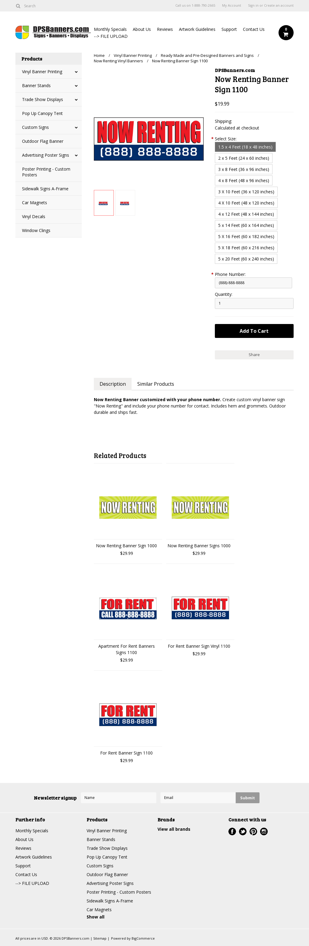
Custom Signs (35, 127)
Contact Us (254, 29)
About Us (142, 29)
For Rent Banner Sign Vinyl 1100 (199, 646)
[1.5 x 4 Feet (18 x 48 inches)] (245, 147)
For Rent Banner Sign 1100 (126, 753)
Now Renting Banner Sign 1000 (126, 545)
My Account (231, 5)
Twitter (243, 831)
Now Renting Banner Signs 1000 (199, 545)
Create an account (279, 5)
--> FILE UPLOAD (111, 36)
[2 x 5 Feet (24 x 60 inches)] (243, 158)
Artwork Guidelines (197, 29)
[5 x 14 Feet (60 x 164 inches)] (246, 225)
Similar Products (155, 384)
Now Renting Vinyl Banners (118, 61)
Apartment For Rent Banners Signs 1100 (126, 649)
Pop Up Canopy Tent (42, 113)
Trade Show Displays (42, 99)
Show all (95, 917)
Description (113, 384)
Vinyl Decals (33, 216)
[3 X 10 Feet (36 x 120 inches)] (246, 192)
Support (229, 29)
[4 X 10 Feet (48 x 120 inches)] (246, 203)
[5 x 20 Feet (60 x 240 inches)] (246, 259)
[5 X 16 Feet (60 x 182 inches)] (246, 236)
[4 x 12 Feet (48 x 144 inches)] (246, 214)
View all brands (174, 829)
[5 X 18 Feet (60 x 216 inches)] (246, 248)
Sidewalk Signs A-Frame (45, 188)
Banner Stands (36, 85)
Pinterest (253, 831)
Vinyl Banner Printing (42, 71)
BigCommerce (143, 938)
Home (99, 55)
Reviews (165, 29)
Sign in (253, 5)
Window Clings (36, 230)
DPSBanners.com (235, 70)
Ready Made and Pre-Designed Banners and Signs (207, 55)
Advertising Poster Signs (45, 155)
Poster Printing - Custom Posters (46, 172)
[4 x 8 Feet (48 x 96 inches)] (243, 180)
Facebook (232, 831)
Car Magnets (34, 202)
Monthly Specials (110, 29)
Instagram (264, 831)
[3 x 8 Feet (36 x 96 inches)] (243, 169)
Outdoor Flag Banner (42, 141)
